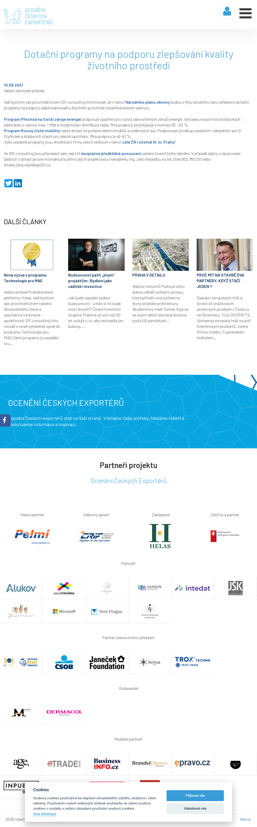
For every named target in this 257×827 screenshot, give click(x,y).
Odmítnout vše (195, 808)
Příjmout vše (195, 795)
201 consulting (73, 101)
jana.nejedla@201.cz (33, 164)
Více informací (44, 814)
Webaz (245, 818)
